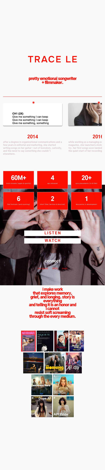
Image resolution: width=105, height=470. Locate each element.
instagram (43, 286)
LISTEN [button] (52, 250)
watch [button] (53, 258)
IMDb (55, 286)
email (64, 286)
